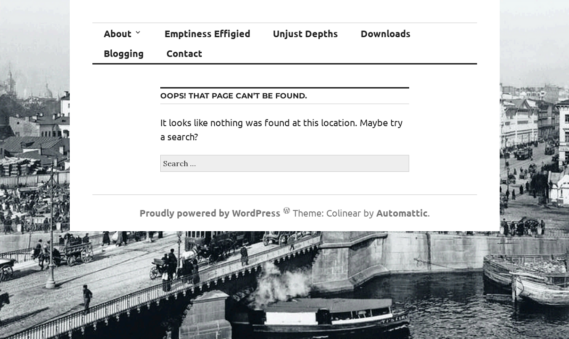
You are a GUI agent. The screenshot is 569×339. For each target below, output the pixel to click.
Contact (184, 53)
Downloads (386, 33)
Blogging (124, 53)
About (118, 33)
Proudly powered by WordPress (210, 213)
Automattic (402, 213)
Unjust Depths (305, 33)
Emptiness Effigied (207, 33)
